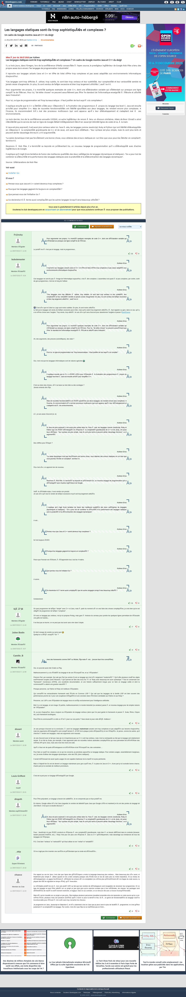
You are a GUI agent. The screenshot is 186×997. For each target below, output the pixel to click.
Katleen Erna (32, 42)
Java (64, 6)
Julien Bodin (18, 637)
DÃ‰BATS (109, 9)
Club (119, 2)
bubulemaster (18, 264)
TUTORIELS (46, 9)
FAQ (54, 2)
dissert (18, 734)
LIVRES (71, 9)
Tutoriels (44, 2)
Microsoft (56, 6)
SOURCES (99, 9)
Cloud (39, 6)
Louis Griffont (18, 781)
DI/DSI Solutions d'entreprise (23, 6)
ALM (49, 6)
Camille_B (18, 660)
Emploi (91, 2)
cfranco (18, 880)
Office (106, 6)
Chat (69, 2)
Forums (33, 2)
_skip (18, 856)
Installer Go (13, 175)
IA (44, 6)
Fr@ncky (18, 239)
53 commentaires (47, 42)
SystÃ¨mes (123, 6)
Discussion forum (165, 108)
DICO (122, 9)
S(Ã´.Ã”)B (18, 614)
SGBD (100, 6)
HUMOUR (130, 9)
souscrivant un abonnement (58, 211)
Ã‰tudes (101, 2)
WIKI (116, 9)
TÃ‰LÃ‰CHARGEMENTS (85, 9)
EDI (80, 6)
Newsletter (80, 2)
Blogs (61, 2)
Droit (111, 2)
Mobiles (114, 6)
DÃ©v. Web (72, 6)
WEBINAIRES (62, 9)
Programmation (89, 6)
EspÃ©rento (126, 317)
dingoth (18, 804)
